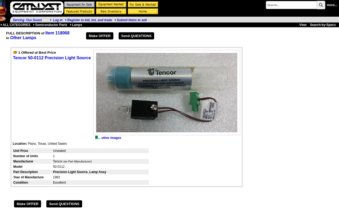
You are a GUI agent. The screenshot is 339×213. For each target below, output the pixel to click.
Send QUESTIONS (136, 36)
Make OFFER (99, 36)
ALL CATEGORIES (15, 25)
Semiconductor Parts (50, 25)
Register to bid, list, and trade (89, 20)
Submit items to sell (131, 20)
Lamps (76, 25)
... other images (108, 138)
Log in (58, 20)
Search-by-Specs (323, 25)
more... (332, 5)
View (302, 25)
